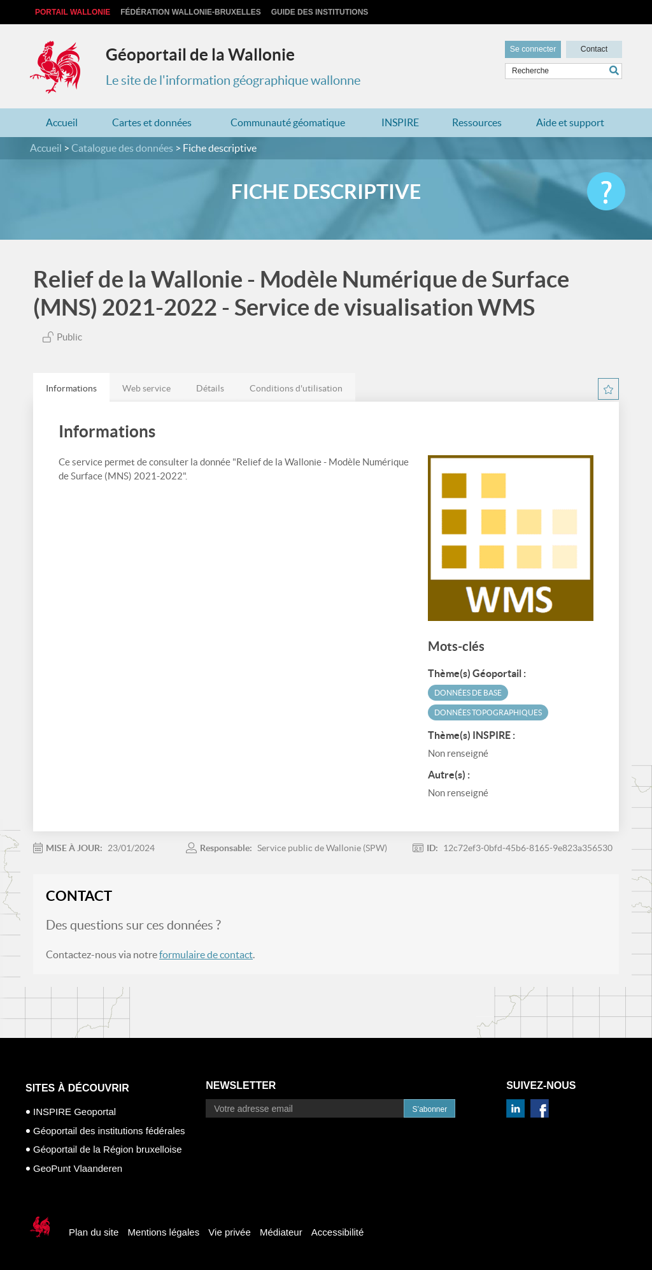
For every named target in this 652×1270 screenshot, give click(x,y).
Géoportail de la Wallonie (200, 54)
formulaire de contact (206, 954)
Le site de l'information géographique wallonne (233, 80)
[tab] (71, 387)
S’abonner (429, 1109)
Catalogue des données (122, 148)
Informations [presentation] (71, 388)
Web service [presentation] (146, 388)
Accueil (62, 122)
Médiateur (281, 1232)
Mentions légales (164, 1232)
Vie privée (229, 1232)
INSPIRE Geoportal (74, 1111)
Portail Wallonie (72, 12)
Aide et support (570, 122)
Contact (594, 48)
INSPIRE (400, 122)
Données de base (468, 693)
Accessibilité (337, 1232)
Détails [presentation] (210, 388)
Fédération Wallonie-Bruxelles (190, 12)
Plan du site (93, 1232)
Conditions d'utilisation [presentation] (296, 388)
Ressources (477, 122)
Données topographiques (488, 712)
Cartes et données (152, 122)
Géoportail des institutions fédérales (109, 1130)
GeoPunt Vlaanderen (77, 1168)
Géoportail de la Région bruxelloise (107, 1149)
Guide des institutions (320, 12)
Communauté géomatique (287, 122)
